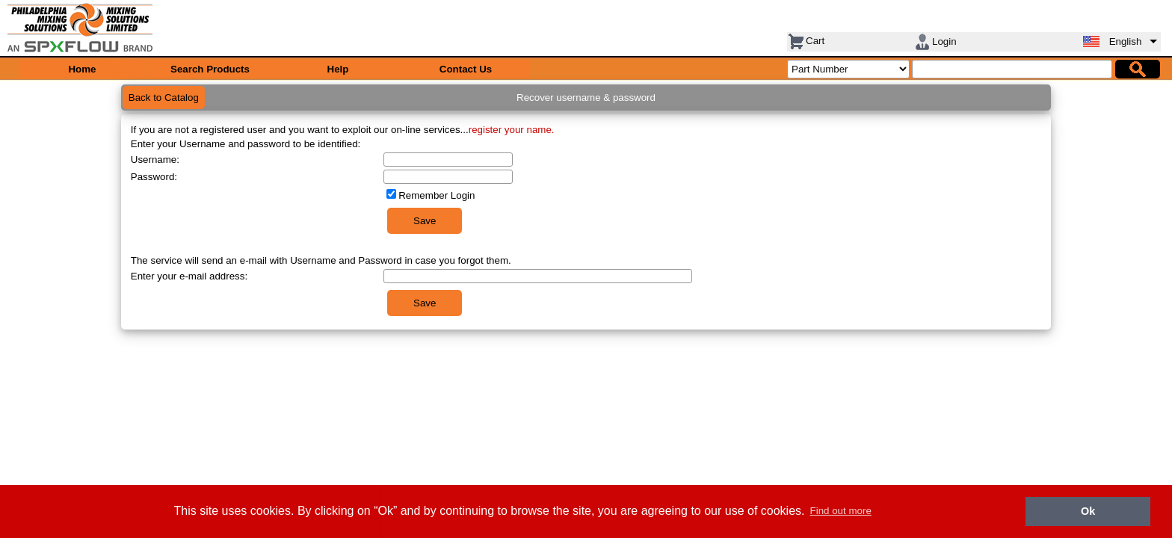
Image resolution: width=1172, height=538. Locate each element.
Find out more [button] (841, 510)
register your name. (512, 129)
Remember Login (436, 195)
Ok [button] (1088, 511)
